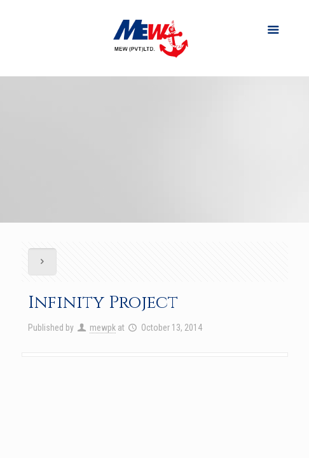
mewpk (103, 328)
